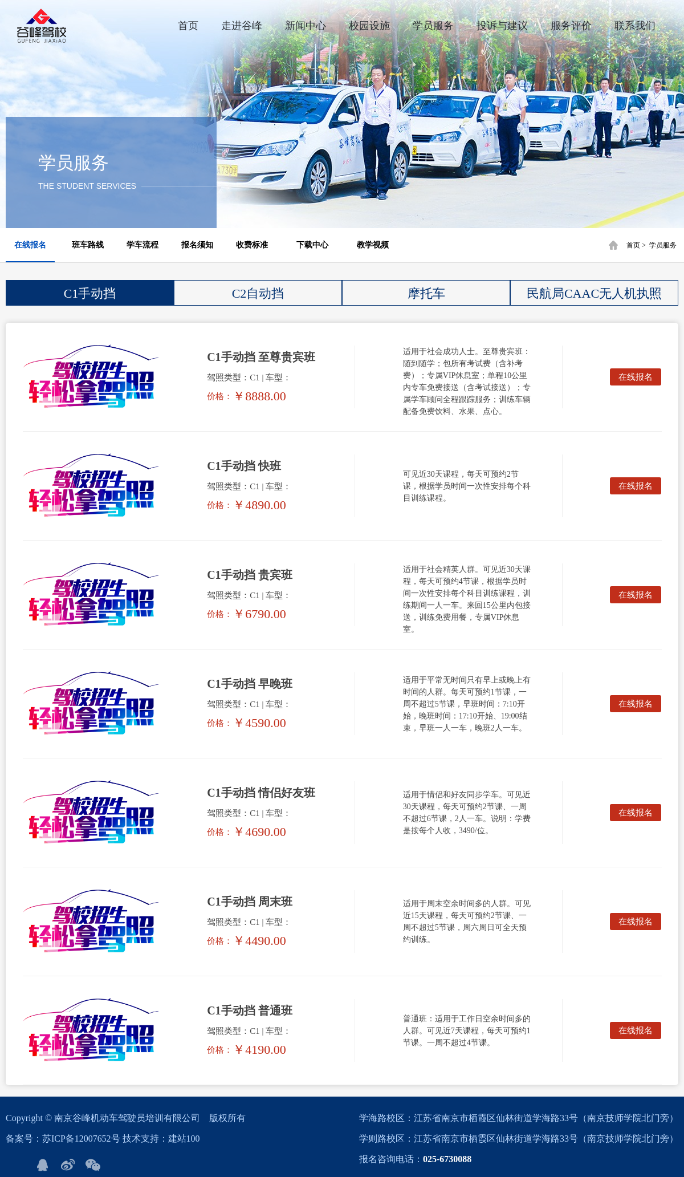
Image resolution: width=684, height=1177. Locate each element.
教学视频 (373, 245)
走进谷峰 (241, 25)
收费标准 (252, 245)
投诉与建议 (502, 25)
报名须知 (197, 245)
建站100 (184, 1138)
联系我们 (635, 25)
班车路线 (88, 245)
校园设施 (369, 25)
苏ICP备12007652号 (81, 1138)
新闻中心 (305, 25)
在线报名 (30, 245)
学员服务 (433, 25)
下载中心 (312, 245)
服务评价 (571, 25)
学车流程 (142, 245)
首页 (188, 25)
